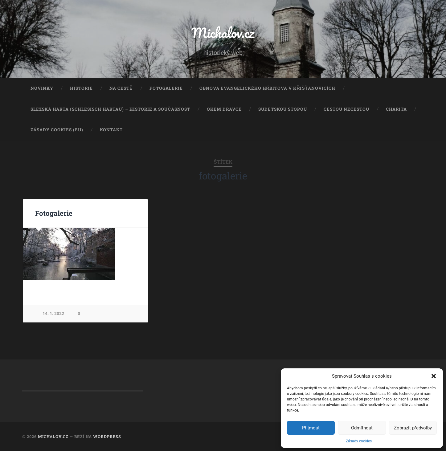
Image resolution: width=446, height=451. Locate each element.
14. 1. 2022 (53, 313)
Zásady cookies (359, 441)
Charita (396, 109)
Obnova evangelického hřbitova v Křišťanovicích (267, 88)
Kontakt (111, 130)
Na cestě (121, 88)
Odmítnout (362, 428)
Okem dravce (224, 109)
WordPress (107, 436)
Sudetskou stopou (282, 109)
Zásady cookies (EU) (57, 130)
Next (140, 254)
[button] (434, 376)
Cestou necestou (346, 109)
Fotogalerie (166, 88)
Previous (31, 254)
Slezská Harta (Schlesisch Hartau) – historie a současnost (110, 109)
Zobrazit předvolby (413, 428)
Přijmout (311, 428)
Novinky (42, 88)
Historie (81, 88)
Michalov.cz (222, 32)
